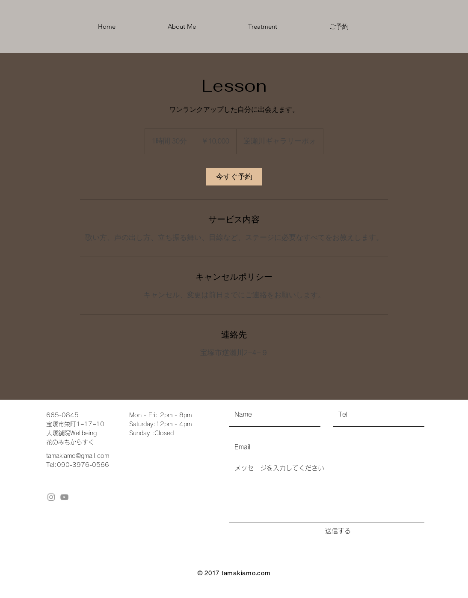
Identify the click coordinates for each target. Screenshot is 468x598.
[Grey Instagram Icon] (51, 497)
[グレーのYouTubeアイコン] (64, 497)
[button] (262, 26)
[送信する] (338, 531)
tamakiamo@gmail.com (77, 456)
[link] (234, 176)
